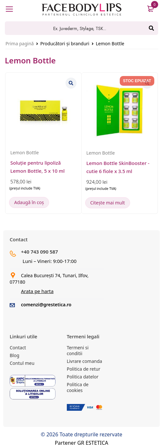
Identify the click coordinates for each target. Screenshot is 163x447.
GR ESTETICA (92, 442)
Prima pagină (19, 43)
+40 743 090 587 (39, 251)
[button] (29, 202)
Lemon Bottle (24, 152)
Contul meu (22, 363)
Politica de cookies (78, 387)
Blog (14, 355)
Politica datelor (82, 377)
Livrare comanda (84, 361)
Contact (18, 347)
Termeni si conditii (78, 350)
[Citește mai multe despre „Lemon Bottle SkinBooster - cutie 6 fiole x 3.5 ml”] (107, 202)
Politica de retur (83, 369)
